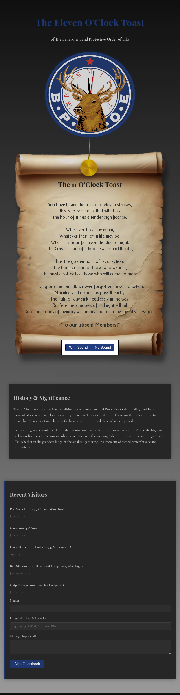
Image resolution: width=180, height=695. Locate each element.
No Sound (103, 347)
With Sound (78, 347)
